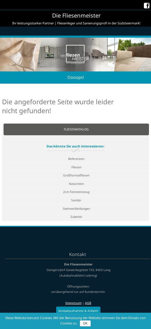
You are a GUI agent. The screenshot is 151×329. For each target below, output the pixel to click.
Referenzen (76, 159)
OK (85, 323)
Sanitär (76, 200)
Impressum (73, 303)
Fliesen (76, 167)
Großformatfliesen (76, 175)
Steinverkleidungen (76, 208)
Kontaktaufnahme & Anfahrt (78, 311)
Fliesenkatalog (76, 129)
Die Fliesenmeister (76, 15)
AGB (88, 303)
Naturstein (76, 184)
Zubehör (76, 217)
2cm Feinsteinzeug (76, 192)
